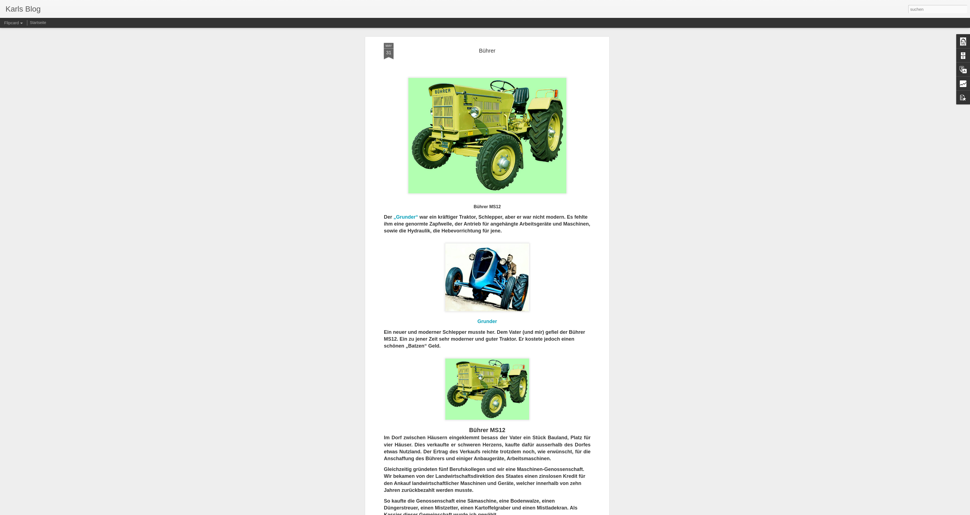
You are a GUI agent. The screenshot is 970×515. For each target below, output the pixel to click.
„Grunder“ (406, 212)
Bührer (487, 46)
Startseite (38, 22)
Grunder (487, 316)
